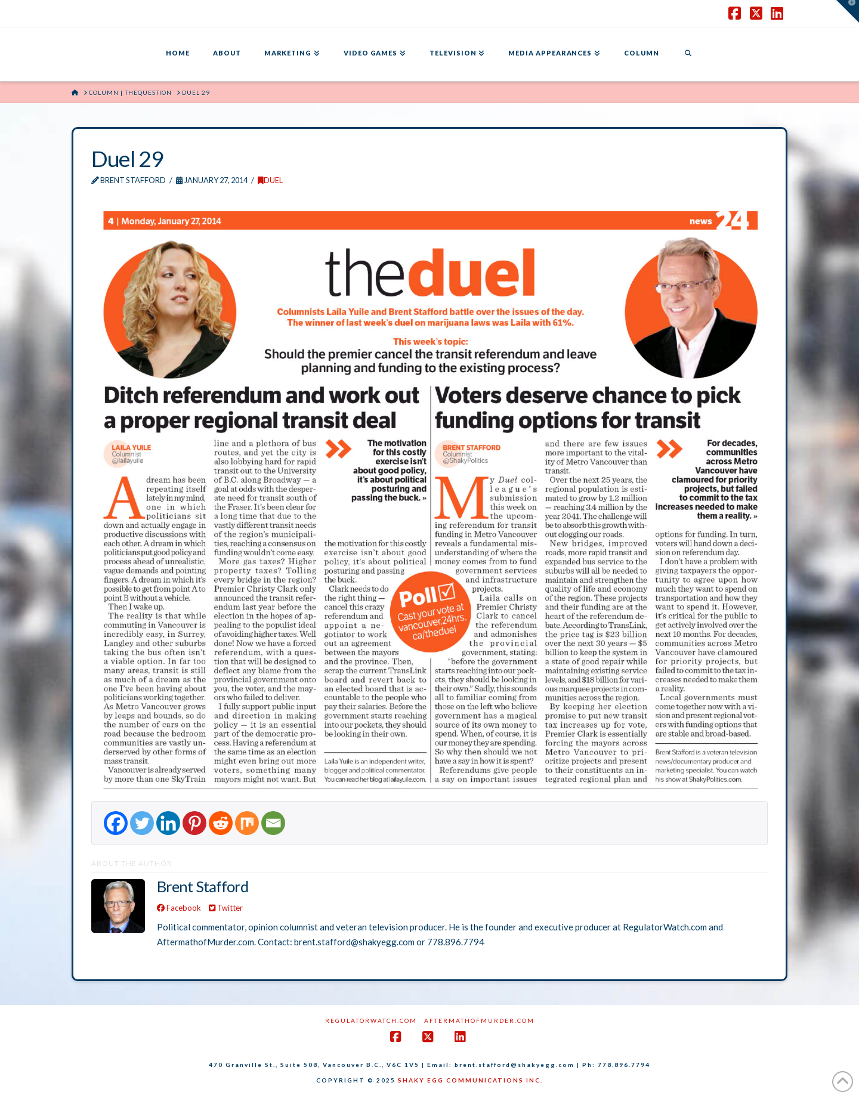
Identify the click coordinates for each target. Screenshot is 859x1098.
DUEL (270, 180)
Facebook (179, 908)
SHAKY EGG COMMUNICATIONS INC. (470, 1080)
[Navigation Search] (687, 54)
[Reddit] (221, 823)
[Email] (273, 823)
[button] (847, 11)
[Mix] (247, 823)
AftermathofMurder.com (479, 1020)
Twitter (226, 908)
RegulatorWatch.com (371, 1020)
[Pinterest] (194, 823)
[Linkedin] (168, 823)
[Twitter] (142, 823)
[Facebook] (116, 823)
